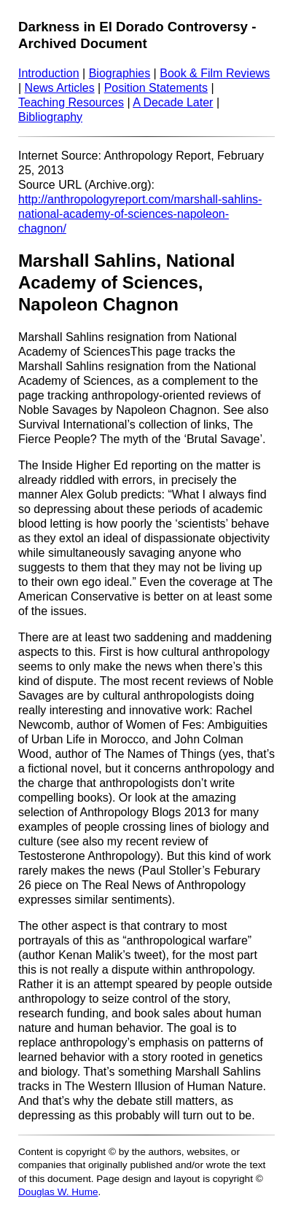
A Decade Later (173, 102)
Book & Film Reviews (215, 73)
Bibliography (50, 117)
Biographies (120, 73)
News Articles (60, 88)
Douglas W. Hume (58, 1191)
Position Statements (156, 88)
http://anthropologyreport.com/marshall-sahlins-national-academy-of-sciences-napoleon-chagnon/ (140, 214)
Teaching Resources (71, 102)
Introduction (48, 73)
